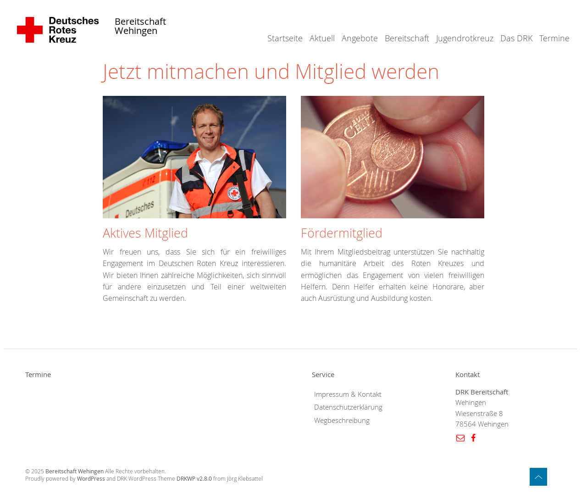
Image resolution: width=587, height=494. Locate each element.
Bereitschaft (407, 38)
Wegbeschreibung (342, 420)
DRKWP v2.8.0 (194, 478)
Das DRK (516, 38)
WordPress (91, 478)
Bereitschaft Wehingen (140, 26)
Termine (554, 38)
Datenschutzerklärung (348, 407)
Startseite (285, 38)
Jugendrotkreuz (464, 38)
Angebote (360, 38)
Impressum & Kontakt (348, 394)
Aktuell (322, 38)
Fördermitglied (341, 233)
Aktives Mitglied (145, 233)
